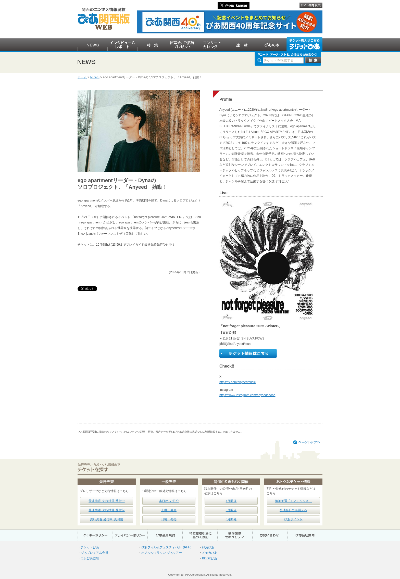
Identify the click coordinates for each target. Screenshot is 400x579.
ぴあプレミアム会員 (94, 553)
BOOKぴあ (209, 558)
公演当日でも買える (293, 510)
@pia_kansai (236, 5)
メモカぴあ (209, 553)
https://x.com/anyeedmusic (237, 382)
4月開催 (231, 501)
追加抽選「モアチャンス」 (293, 501)
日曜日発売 (169, 519)
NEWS (94, 77)
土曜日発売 (169, 510)
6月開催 (231, 519)
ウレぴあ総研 (90, 558)
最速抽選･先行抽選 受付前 (106, 510)
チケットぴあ (90, 547)
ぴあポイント (293, 519)
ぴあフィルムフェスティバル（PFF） (167, 547)
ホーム (82, 77)
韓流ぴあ (208, 547)
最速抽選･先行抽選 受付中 (106, 501)
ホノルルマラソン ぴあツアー (161, 553)
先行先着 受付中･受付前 (106, 519)
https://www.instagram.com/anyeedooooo (247, 395)
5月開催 (231, 510)
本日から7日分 (169, 501)
